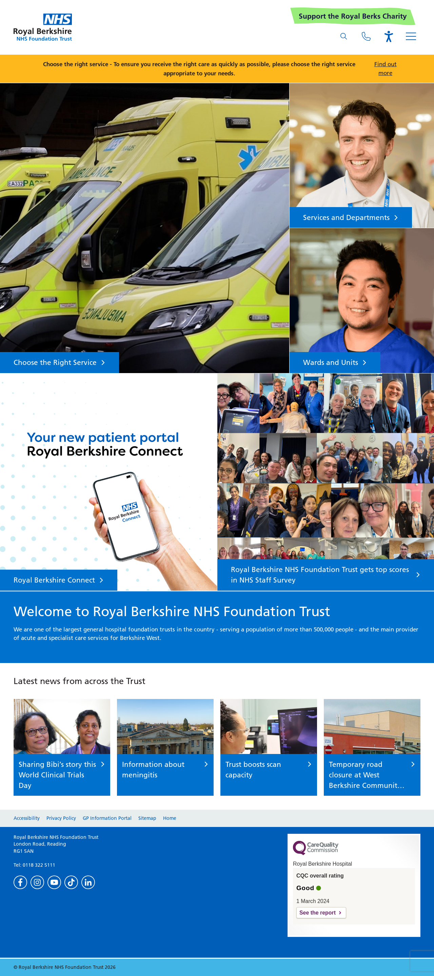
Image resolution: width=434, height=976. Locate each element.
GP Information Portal (107, 818)
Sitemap (147, 818)
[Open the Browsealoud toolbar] (388, 36)
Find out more (385, 68)
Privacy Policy (61, 818)
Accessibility (27, 818)
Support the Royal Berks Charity (353, 16)
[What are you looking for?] (343, 36)
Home (169, 818)
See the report (317, 913)
